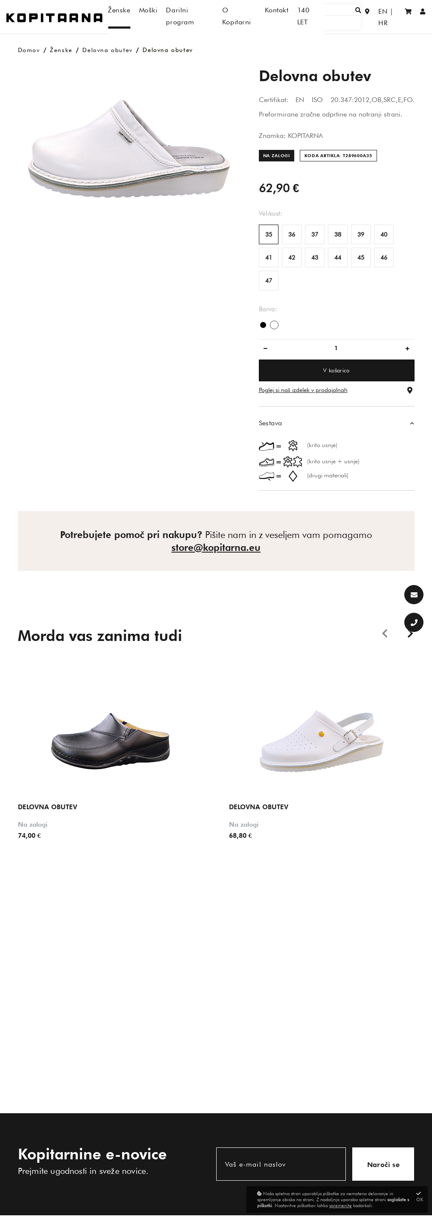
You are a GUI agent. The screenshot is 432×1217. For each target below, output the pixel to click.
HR (391, 17)
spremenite (340, 1205)
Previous (384, 633)
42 (291, 257)
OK (419, 1196)
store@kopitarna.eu (216, 547)
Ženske (61, 50)
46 (383, 257)
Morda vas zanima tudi (100, 635)
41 (268, 257)
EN (373, 17)
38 (337, 234)
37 (314, 234)
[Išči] (330, 17)
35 (268, 234)
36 (291, 234)
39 (360, 234)
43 (314, 257)
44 (337, 257)
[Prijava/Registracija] (423, 17)
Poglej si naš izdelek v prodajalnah (303, 389)
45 (360, 257)
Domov (29, 50)
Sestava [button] (270, 423)
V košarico (336, 370)
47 (268, 280)
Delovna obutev (107, 50)
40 (383, 234)
